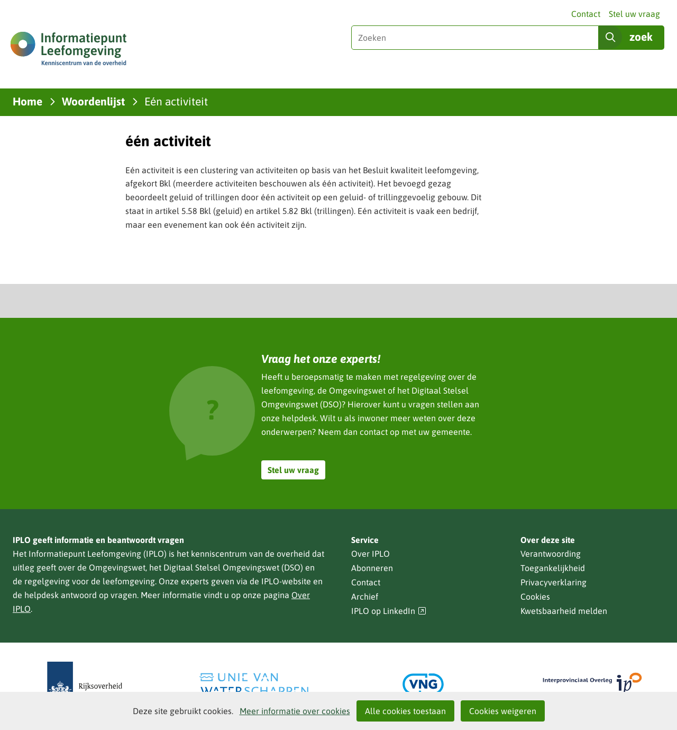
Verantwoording (550, 553)
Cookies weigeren (502, 711)
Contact (585, 14)
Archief (364, 596)
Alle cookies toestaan (405, 711)
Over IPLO (370, 553)
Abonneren (372, 568)
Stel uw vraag (634, 14)
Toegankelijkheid (552, 568)
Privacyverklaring (553, 582)
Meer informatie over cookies (295, 711)
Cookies (535, 596)
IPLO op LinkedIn (388, 611)
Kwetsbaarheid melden (563, 611)
